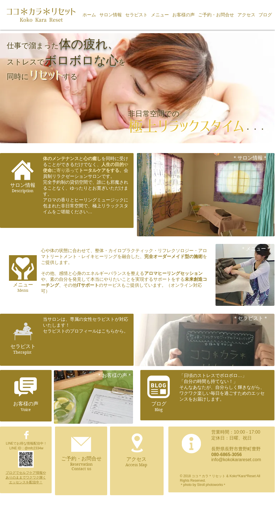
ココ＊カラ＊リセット (41, 11)
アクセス (136, 459)
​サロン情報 (22, 185)
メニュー (23, 285)
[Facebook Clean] (26, 435)
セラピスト (23, 346)
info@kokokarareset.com (236, 459)
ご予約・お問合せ (81, 458)
